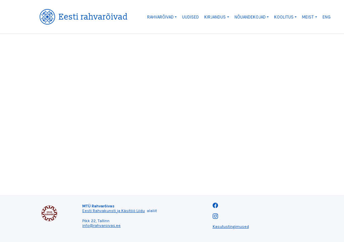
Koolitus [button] (284, 16)
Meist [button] (308, 16)
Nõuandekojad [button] (250, 16)
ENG (326, 16)
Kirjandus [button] (215, 16)
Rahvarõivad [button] (160, 16)
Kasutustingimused (231, 226)
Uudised (190, 16)
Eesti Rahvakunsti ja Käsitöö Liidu (113, 210)
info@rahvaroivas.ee (101, 225)
